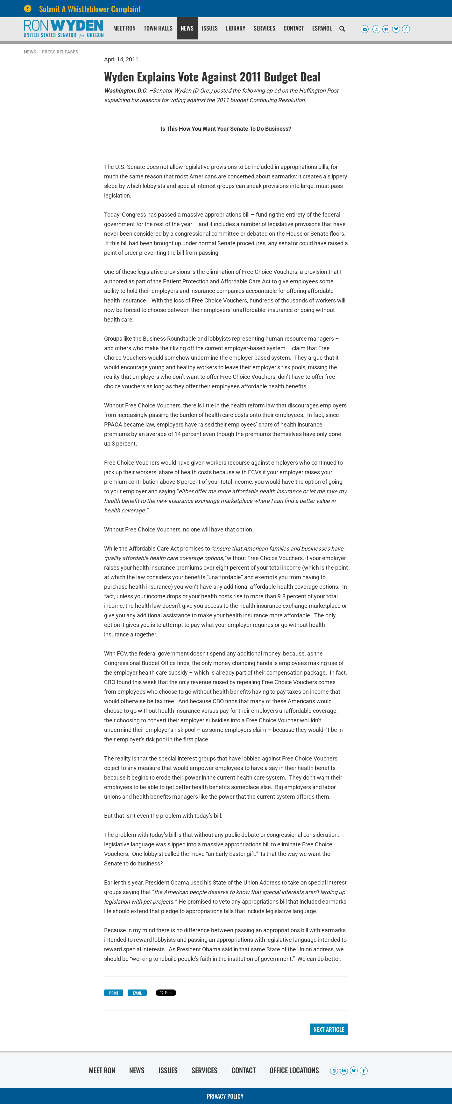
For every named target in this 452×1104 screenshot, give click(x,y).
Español (322, 28)
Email (137, 993)
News (187, 28)
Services (264, 28)
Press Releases (60, 51)
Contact (294, 28)
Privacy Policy (225, 1096)
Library (235, 28)
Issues (210, 28)
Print (113, 993)
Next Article (329, 1029)
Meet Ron (124, 28)
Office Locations (294, 1070)
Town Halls (158, 28)
